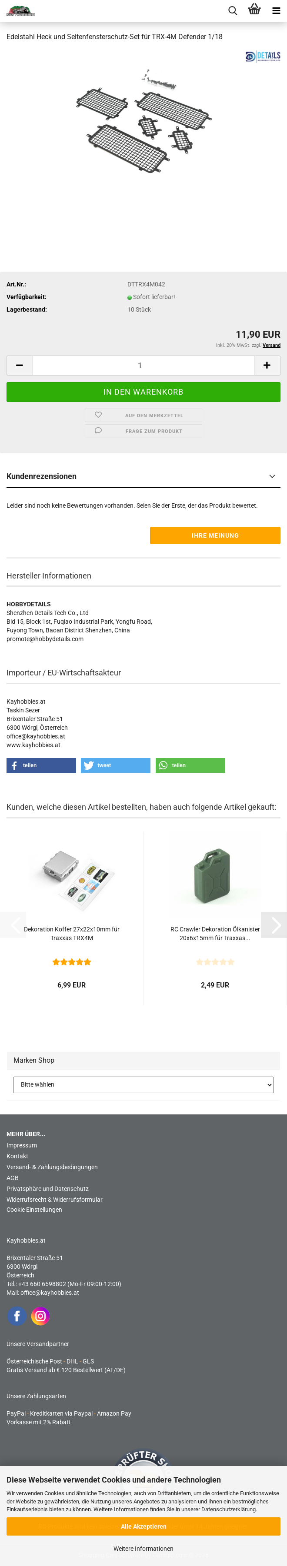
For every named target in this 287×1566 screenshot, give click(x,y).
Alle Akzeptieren (144, 1526)
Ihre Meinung (215, 535)
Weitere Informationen (143, 1548)
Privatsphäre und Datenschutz (48, 1188)
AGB (13, 1177)
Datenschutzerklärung (228, 1509)
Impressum (22, 1145)
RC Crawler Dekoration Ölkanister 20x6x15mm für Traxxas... (215, 933)
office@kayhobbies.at (49, 1292)
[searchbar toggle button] (233, 11)
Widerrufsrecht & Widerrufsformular (55, 1199)
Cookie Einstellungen (34, 1209)
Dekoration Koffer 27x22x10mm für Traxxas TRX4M (72, 933)
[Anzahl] (143, 366)
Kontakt (17, 1156)
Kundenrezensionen (42, 476)
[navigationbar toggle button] (276, 11)
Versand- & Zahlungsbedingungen (52, 1167)
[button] (20, 366)
